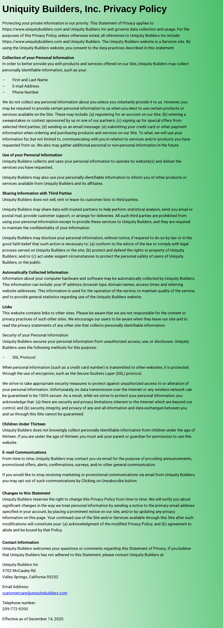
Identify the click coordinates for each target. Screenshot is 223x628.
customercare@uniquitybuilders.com (34, 593)
